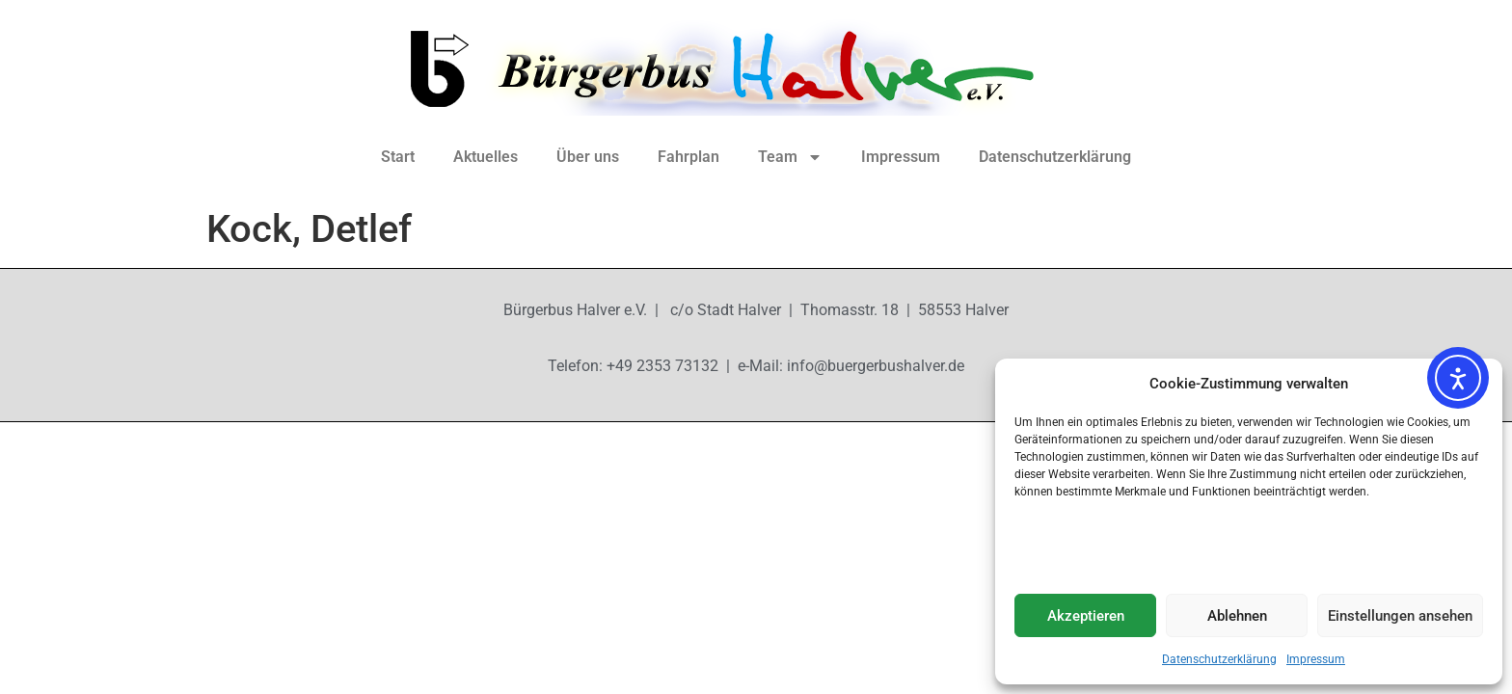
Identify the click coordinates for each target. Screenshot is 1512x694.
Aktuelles (485, 156)
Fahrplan (688, 156)
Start (398, 156)
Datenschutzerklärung (1219, 659)
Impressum (1315, 659)
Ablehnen (1237, 616)
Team (790, 157)
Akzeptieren (1085, 616)
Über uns (587, 156)
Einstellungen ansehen (1400, 616)
